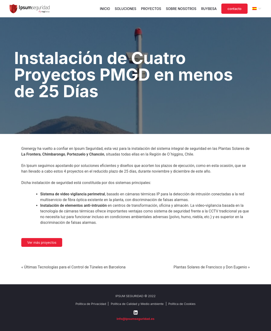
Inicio (105, 9)
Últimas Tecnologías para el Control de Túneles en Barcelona (75, 267)
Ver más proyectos (41, 242)
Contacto (234, 9)
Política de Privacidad (90, 304)
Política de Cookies (182, 304)
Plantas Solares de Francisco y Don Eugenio (210, 267)
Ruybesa (209, 9)
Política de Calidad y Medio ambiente (137, 304)
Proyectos (151, 9)
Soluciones (125, 9)
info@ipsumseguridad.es (135, 319)
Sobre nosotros (181, 9)
